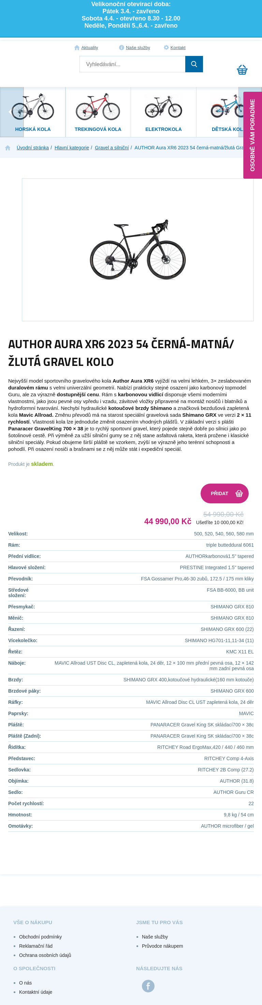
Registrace (247, 48)
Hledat (194, 64)
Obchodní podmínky (40, 937)
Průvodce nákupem (162, 946)
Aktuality (89, 47)
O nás (25, 983)
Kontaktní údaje (35, 992)
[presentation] (12, 112)
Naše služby (138, 47)
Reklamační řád (36, 946)
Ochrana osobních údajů (45, 955)
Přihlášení (232, 48)
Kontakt (178, 47)
